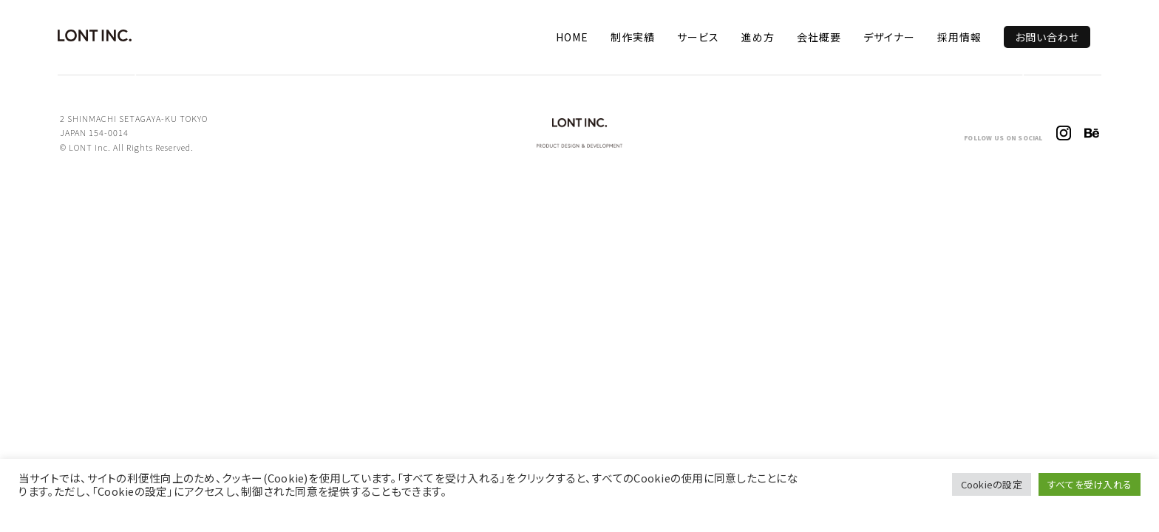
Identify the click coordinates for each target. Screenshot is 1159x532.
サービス (698, 37)
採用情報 (959, 37)
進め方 (758, 37)
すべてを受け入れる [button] (1089, 484)
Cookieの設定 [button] (991, 484)
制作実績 (633, 37)
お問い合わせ (1047, 37)
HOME (572, 37)
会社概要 (819, 37)
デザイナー (889, 37)
